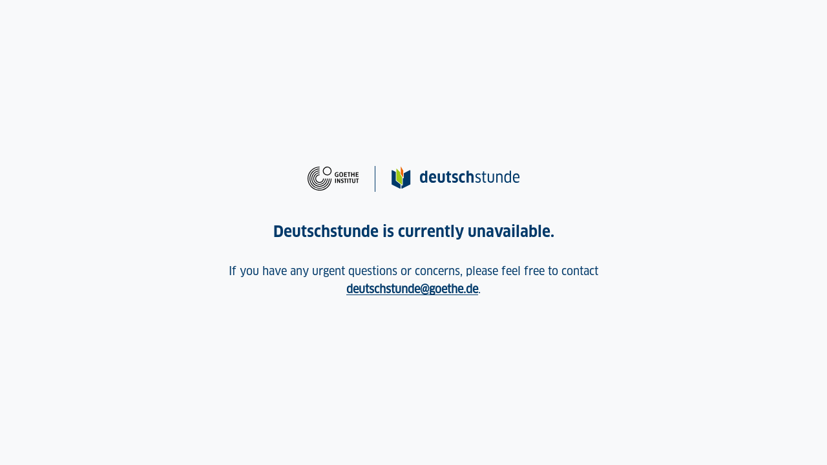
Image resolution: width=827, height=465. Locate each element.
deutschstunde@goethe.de (412, 289)
